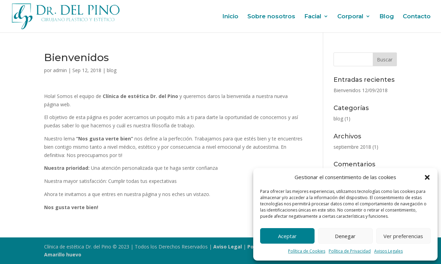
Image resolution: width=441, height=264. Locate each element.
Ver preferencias (403, 236)
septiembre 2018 (352, 147)
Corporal (350, 17)
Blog (386, 17)
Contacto (417, 17)
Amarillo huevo (62, 254)
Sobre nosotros (271, 17)
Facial (312, 17)
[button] (427, 177)
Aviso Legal (227, 246)
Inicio (230, 17)
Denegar (345, 236)
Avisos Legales (388, 251)
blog (111, 70)
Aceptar (287, 236)
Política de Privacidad (350, 251)
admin (60, 70)
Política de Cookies (306, 251)
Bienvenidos (347, 90)
